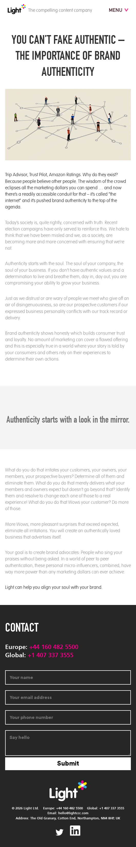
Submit (68, 763)
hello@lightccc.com (73, 813)
